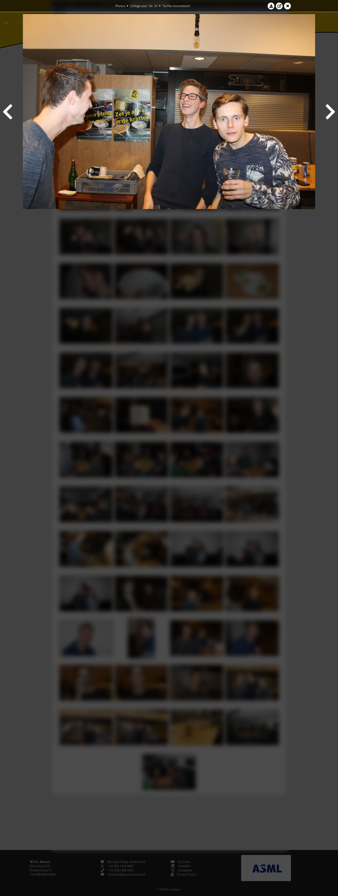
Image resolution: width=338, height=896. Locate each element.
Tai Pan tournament (176, 6)
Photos (120, 6)
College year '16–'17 (144, 6)
